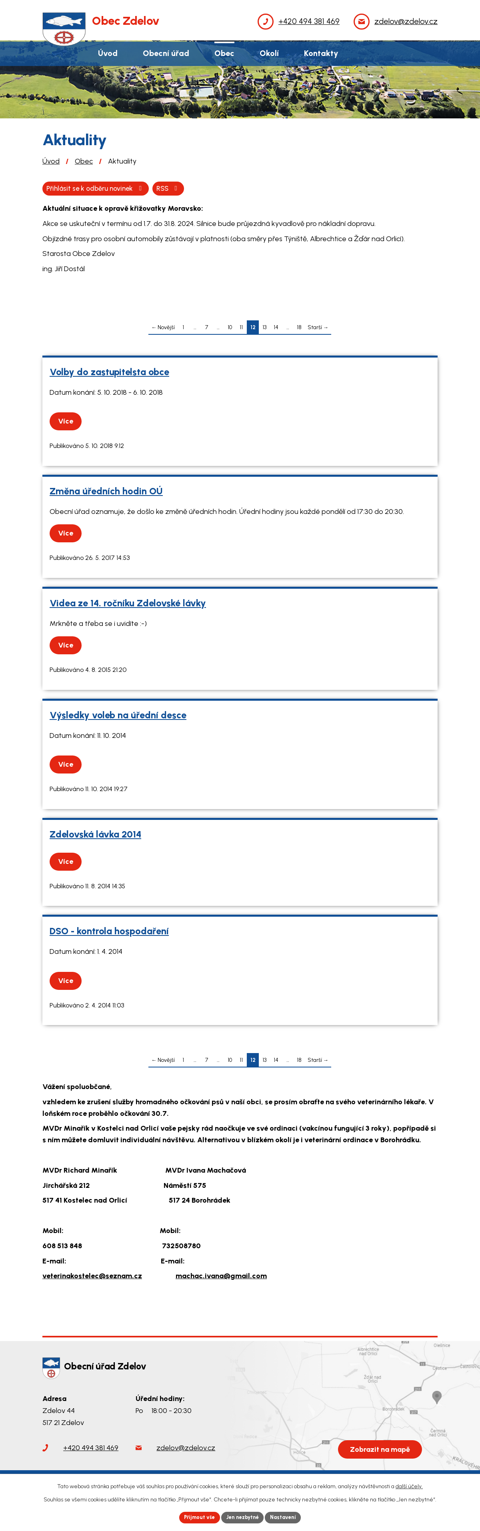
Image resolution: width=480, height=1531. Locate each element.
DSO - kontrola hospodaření (109, 932)
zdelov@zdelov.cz (185, 1448)
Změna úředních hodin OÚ (106, 492)
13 (264, 328)
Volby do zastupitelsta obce (109, 372)
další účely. (409, 1485)
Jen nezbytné (243, 1516)
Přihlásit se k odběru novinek (139, 188)
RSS (60, 188)
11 (241, 328)
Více (68, 422)
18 (299, 328)
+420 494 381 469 (90, 1448)
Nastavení (288, 1516)
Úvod (51, 161)
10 (230, 328)
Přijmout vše (196, 1516)
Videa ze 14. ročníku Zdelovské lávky (128, 604)
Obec (84, 161)
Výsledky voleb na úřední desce (118, 716)
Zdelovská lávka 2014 (95, 835)
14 (276, 328)
